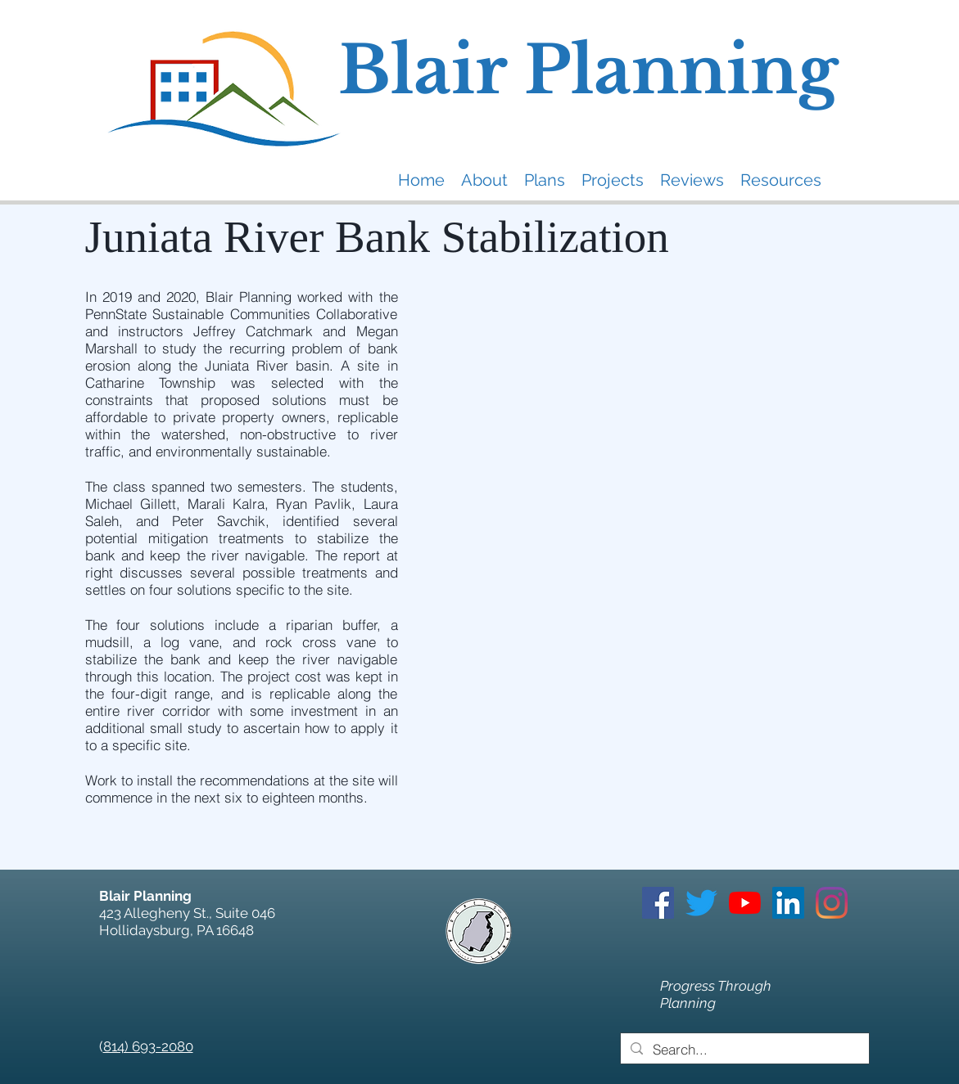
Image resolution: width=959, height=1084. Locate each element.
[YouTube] (745, 903)
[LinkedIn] (788, 903)
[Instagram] (832, 903)
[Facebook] (658, 903)
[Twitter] (701, 903)
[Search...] (744, 1049)
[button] (484, 180)
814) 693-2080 (148, 1046)
